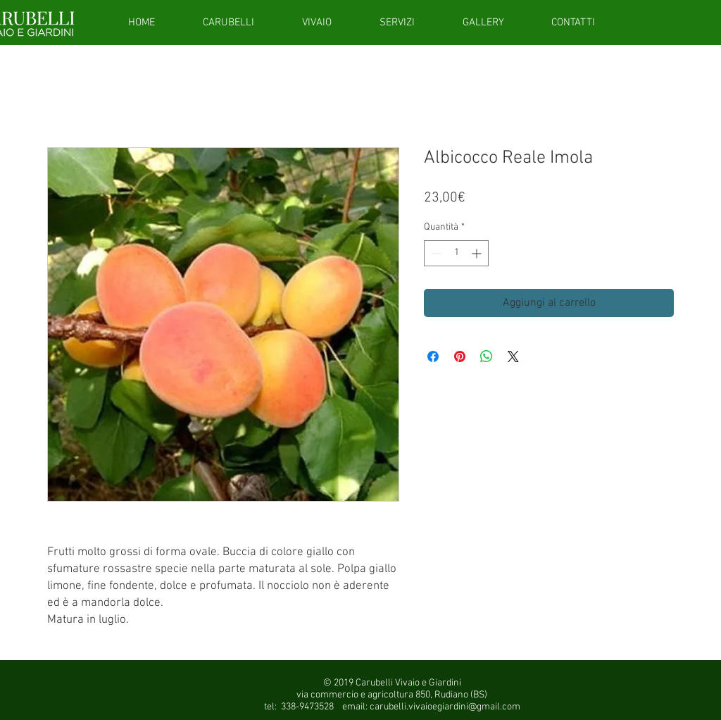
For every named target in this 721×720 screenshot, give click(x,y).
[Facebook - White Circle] (687, 157)
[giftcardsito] (687, 107)
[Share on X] (513, 356)
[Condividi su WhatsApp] (486, 356)
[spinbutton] (456, 253)
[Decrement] (435, 253)
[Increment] (478, 253)
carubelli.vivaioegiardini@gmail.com (445, 707)
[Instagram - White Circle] (687, 207)
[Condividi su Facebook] (433, 356)
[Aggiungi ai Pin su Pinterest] (459, 356)
